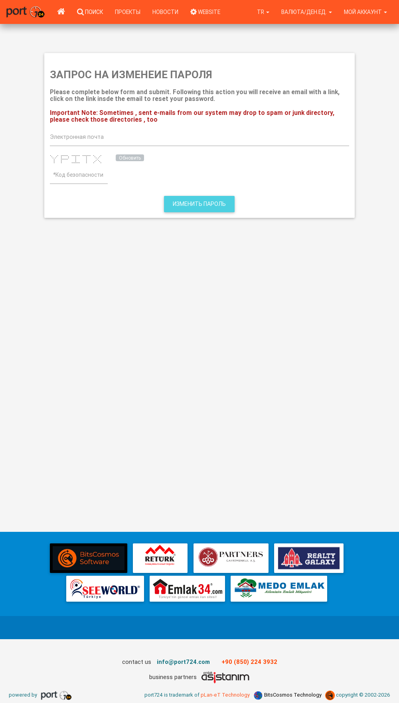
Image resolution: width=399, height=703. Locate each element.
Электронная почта (77, 136)
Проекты (127, 12)
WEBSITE (205, 12)
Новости (165, 12)
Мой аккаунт (365, 12)
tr (263, 12)
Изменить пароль (199, 203)
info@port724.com (183, 661)
